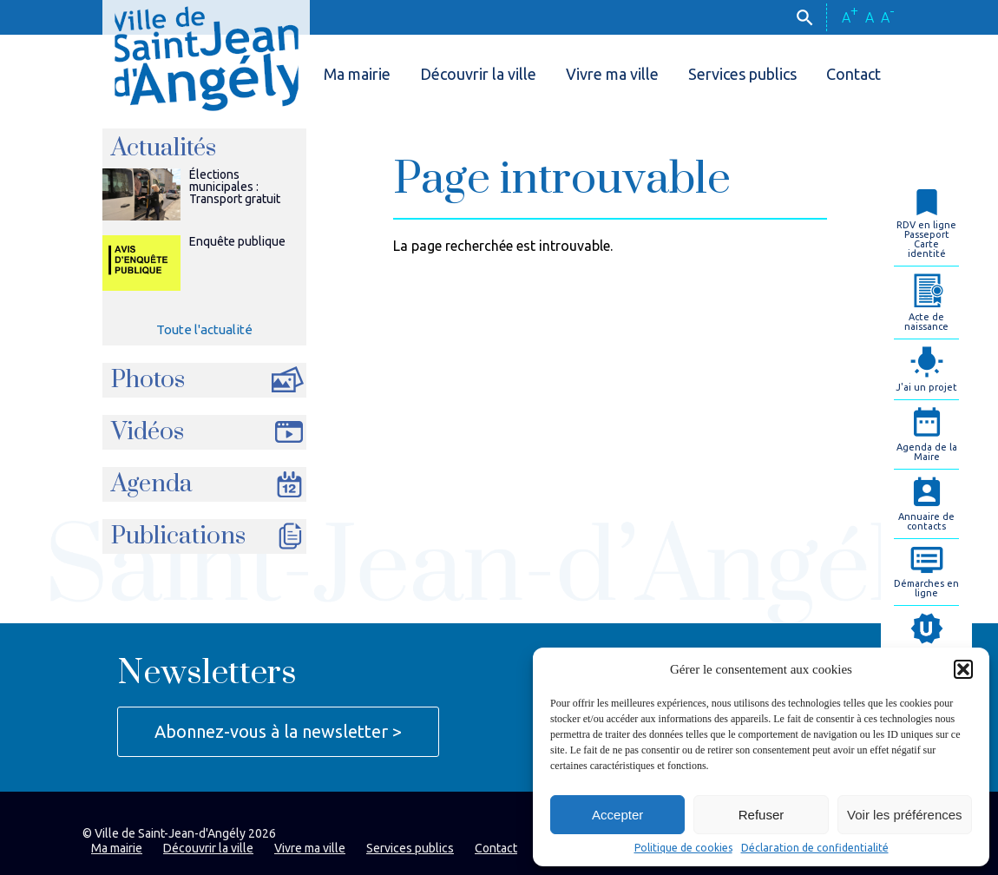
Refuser (762, 814)
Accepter (617, 814)
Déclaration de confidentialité (815, 848)
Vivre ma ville (612, 73)
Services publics (742, 73)
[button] (963, 669)
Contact (853, 73)
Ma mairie (357, 73)
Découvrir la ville (478, 73)
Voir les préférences (904, 814)
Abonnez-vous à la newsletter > (278, 731)
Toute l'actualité (204, 329)
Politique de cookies (683, 848)
